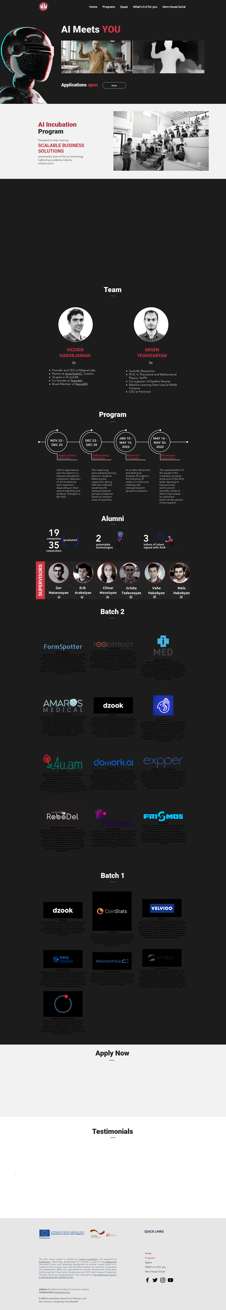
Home (148, 1253)
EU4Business (44, 1262)
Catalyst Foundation (88, 1259)
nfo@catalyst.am (62, 1292)
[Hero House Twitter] (155, 1280)
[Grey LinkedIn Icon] (74, 362)
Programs (150, 1258)
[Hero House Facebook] (147, 1280)
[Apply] (114, 85)
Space (148, 1262)
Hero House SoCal (155, 1271)
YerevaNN (81, 384)
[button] (109, 6)
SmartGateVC (73, 373)
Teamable (77, 380)
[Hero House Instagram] (162, 1280)
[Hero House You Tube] (170, 1280)
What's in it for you (155, 1267)
